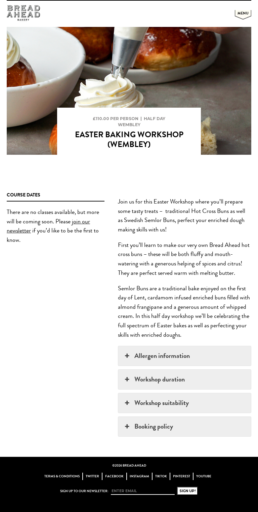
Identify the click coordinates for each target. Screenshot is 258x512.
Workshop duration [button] (153, 379)
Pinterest (181, 476)
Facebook (114, 476)
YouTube (203, 476)
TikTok (161, 476)
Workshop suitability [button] (155, 403)
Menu (243, 13)
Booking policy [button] (148, 426)
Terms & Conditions (62, 476)
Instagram (139, 476)
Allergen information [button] (156, 356)
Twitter (92, 476)
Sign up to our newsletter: (84, 491)
